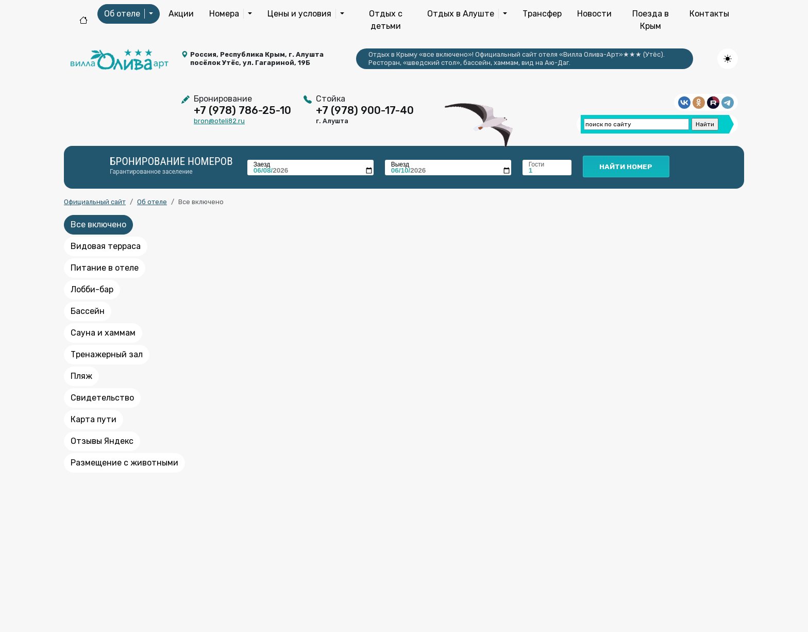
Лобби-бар (92, 289)
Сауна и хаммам (103, 333)
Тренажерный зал (107, 354)
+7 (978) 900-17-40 (365, 110)
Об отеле (152, 202)
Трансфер (542, 14)
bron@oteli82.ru (219, 121)
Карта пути (93, 419)
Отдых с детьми (385, 20)
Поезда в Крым (650, 20)
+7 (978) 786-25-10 (242, 110)
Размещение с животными (124, 463)
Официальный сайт (95, 202)
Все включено (98, 224)
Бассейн (88, 311)
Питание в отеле (105, 268)
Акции (181, 14)
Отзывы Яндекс (102, 441)
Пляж (81, 376)
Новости (594, 14)
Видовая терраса (106, 246)
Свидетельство (102, 398)
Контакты (709, 14)
